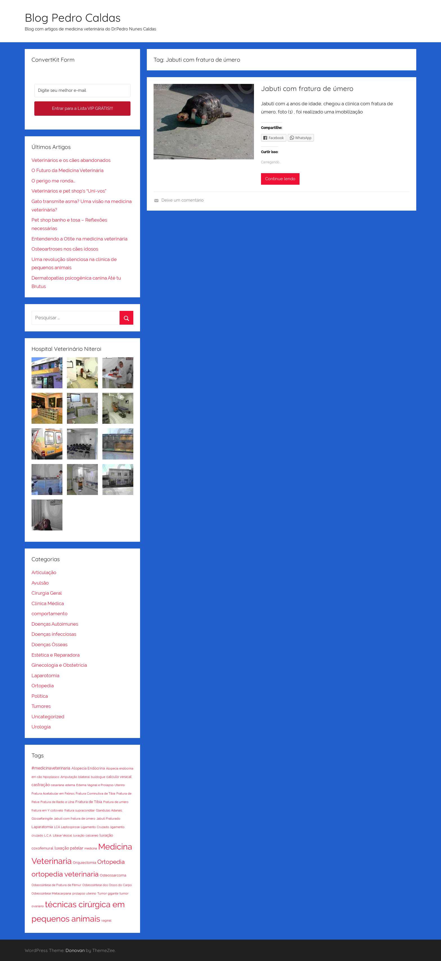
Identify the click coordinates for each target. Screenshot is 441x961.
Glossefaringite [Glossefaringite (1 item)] (42, 818)
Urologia (41, 727)
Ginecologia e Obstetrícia (59, 665)
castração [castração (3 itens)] (41, 784)
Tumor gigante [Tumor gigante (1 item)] (107, 893)
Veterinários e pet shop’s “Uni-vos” (69, 191)
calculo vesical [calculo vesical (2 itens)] (119, 777)
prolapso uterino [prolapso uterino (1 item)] (84, 893)
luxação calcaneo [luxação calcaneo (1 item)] (85, 835)
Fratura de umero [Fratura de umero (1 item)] (116, 802)
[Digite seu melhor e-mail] (82, 90)
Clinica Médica (48, 603)
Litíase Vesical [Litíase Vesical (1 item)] (62, 835)
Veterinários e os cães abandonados (71, 160)
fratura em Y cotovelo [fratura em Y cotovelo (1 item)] (47, 810)
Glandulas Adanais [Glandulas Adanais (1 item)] (109, 810)
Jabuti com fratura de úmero (307, 88)
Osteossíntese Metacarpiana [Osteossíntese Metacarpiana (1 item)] (51, 893)
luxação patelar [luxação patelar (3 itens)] (69, 848)
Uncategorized (48, 716)
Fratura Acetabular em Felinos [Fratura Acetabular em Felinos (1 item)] (53, 793)
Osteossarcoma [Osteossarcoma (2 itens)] (113, 875)
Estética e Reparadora (56, 655)
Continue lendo (280, 178)
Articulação (44, 572)
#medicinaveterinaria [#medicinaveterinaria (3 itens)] (51, 768)
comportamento (50, 613)
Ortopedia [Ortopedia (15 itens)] (111, 861)
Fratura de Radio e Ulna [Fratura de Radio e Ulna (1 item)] (57, 802)
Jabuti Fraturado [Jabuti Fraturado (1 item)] (108, 818)
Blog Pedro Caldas (73, 17)
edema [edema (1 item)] (70, 785)
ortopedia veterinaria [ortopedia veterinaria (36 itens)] (65, 874)
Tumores (41, 706)
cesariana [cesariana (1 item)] (57, 785)
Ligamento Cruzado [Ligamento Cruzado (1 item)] (95, 827)
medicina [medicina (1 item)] (90, 848)
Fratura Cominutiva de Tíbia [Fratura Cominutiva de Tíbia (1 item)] (95, 793)
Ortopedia (43, 685)
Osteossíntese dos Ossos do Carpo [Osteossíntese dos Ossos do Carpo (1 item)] (107, 885)
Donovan (75, 950)
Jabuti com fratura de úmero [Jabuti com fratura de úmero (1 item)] (74, 818)
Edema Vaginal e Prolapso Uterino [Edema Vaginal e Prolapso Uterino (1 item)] (100, 785)
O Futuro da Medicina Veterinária (68, 170)
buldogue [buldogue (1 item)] (98, 777)
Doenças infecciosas (54, 634)
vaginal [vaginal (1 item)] (106, 920)
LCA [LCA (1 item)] (57, 827)
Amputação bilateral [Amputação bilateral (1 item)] (75, 777)
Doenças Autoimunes (55, 624)
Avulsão (40, 583)
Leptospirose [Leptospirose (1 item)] (70, 827)
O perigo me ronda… (53, 181)
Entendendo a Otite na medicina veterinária (79, 239)
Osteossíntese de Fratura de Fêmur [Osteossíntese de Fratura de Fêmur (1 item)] (56, 885)
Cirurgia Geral (47, 593)
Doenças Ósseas (50, 644)
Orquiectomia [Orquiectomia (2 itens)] (84, 862)
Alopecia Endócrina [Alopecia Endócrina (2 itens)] (88, 768)
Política (40, 696)
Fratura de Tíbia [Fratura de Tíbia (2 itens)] (88, 802)
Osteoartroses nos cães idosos (65, 249)
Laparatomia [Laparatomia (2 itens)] (42, 827)
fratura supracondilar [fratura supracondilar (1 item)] (79, 810)
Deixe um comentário (182, 200)
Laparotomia (45, 675)
